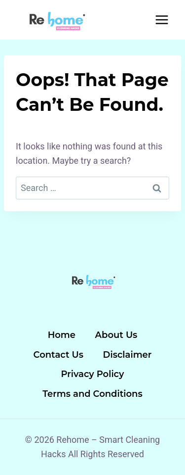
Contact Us (58, 354)
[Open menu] (161, 19)
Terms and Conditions (92, 393)
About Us (116, 335)
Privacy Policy (92, 374)
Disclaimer (127, 354)
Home (61, 335)
